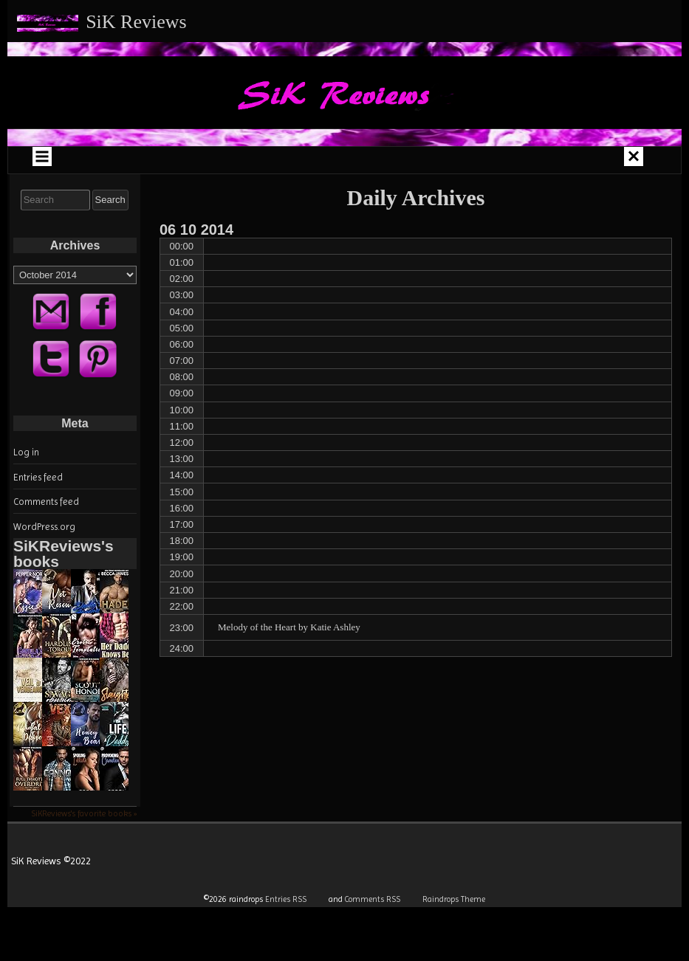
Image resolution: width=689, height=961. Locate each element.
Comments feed (46, 501)
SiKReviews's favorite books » (84, 813)
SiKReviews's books (63, 553)
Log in (26, 452)
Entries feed (38, 477)
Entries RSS (285, 899)
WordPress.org (44, 526)
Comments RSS (372, 899)
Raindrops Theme (453, 899)
